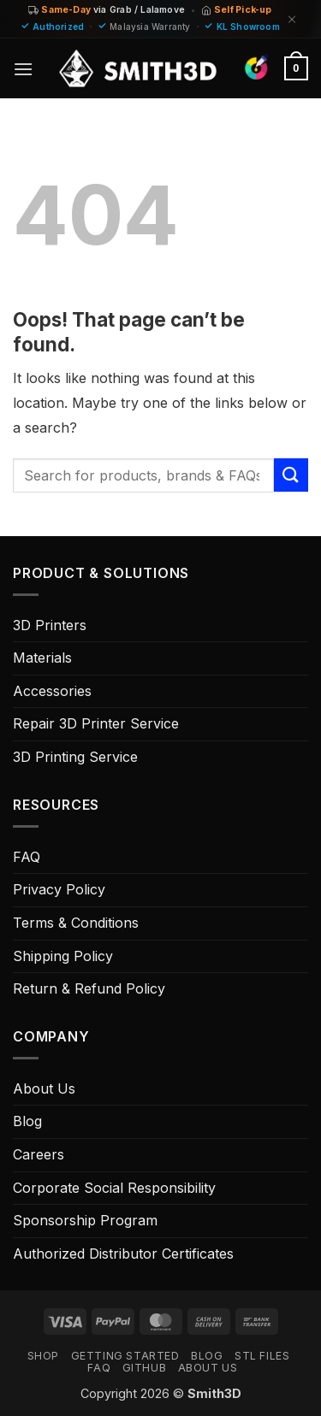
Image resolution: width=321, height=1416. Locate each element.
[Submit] (291, 475)
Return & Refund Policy (89, 988)
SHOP (43, 1355)
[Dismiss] (292, 19)
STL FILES (262, 1355)
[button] (23, 69)
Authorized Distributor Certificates (123, 1253)
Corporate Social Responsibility (114, 1187)
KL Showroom (248, 26)
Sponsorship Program (85, 1220)
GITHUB (144, 1367)
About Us (44, 1088)
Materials (42, 657)
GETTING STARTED (125, 1355)
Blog (27, 1121)
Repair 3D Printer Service (96, 723)
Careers (38, 1154)
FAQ (26, 856)
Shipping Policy (63, 956)
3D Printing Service (75, 756)
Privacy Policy (59, 889)
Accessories (52, 690)
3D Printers (49, 625)
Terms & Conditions (76, 922)
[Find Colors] (256, 66)
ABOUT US (208, 1367)
